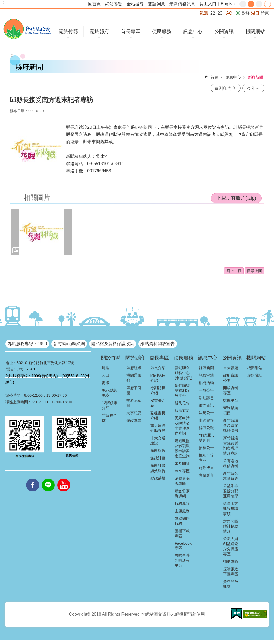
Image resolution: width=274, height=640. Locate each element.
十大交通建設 (157, 440)
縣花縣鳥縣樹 (109, 392)
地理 (105, 368)
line (48, 478)
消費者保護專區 (182, 481)
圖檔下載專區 (182, 533)
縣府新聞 (255, 77)
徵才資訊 (206, 405)
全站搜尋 (135, 4)
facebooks (32, 478)
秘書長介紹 (157, 403)
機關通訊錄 (133, 378)
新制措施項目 (230, 410)
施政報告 (157, 450)
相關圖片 (37, 197)
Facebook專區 (183, 545)
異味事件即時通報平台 (182, 560)
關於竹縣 (68, 31)
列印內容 (227, 88)
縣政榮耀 (157, 478)
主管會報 (206, 420)
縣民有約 (182, 410)
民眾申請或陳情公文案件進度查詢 (182, 425)
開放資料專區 (230, 390)
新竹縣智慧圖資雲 (230, 476)
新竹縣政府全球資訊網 (27, 29)
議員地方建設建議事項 (230, 508)
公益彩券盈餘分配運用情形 (230, 491)
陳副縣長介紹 (157, 378)
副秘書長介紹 (157, 415)
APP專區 (182, 471)
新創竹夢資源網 (182, 493)
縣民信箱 (182, 403)
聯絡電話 (254, 375)
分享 (267, 4)
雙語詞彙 (156, 4)
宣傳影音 (206, 475)
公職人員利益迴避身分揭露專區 (230, 546)
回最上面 (254, 271)
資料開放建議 (230, 584)
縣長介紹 (157, 368)
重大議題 (230, 368)
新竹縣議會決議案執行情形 (230, 425)
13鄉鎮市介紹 (109, 405)
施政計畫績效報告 (157, 468)
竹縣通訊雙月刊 (206, 437)
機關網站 (255, 31)
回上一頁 (233, 271)
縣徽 (105, 383)
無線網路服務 (182, 521)
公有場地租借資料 (230, 463)
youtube (63, 478)
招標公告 (206, 448)
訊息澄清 (206, 375)
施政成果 (206, 468)
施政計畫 (157, 458)
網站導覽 (113, 4)
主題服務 (182, 511)
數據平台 (230, 400)
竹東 (265, 13)
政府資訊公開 (230, 378)
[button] (41, 232)
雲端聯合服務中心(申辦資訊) (183, 373)
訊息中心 (193, 31)
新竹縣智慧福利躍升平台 (182, 390)
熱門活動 (206, 383)
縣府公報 (206, 428)
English (228, 4)
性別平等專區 (206, 457)
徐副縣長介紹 (157, 390)
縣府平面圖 (133, 390)
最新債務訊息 (182, 4)
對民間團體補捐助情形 (230, 526)
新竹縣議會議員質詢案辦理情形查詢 (230, 445)
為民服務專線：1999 (27, 343)
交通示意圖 (133, 403)
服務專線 (182, 503)
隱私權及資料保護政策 (112, 343)
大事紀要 (133, 413)
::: (5, 2)
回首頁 (94, 4)
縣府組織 (133, 368)
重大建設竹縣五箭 (157, 428)
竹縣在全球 (109, 418)
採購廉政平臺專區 (230, 571)
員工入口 (207, 4)
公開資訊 (224, 31)
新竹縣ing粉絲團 (69, 343)
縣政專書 (133, 420)
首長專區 (130, 31)
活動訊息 (206, 398)
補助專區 (230, 561)
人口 (105, 375)
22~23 (216, 13)
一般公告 (206, 390)
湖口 (255, 13)
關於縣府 (99, 31)
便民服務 (161, 31)
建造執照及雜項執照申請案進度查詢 (182, 448)
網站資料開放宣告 (157, 343)
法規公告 (206, 413)
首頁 (214, 77)
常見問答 (182, 463)
